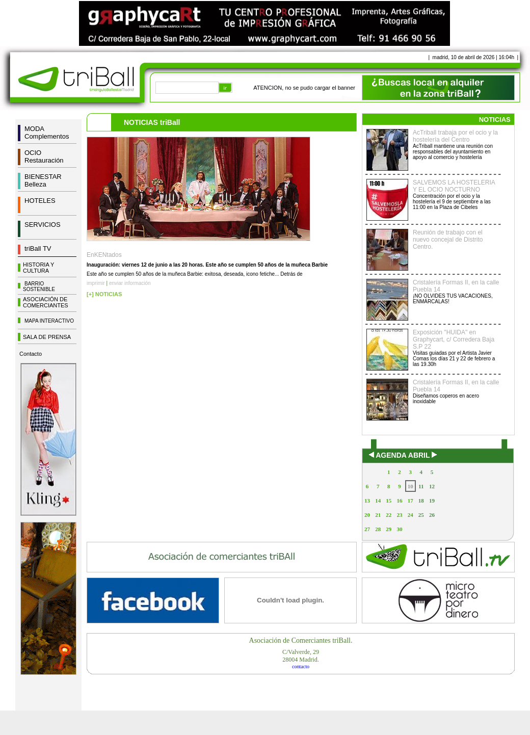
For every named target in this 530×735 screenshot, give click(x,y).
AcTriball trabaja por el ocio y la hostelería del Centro (455, 136)
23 (399, 515)
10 (410, 486)
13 (367, 500)
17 (410, 500)
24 (410, 515)
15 (388, 500)
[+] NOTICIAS (104, 294)
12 (432, 486)
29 (388, 529)
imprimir (96, 283)
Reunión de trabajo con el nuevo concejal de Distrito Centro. (448, 239)
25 (421, 515)
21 (378, 515)
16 (399, 500)
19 (432, 500)
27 (367, 529)
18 (421, 500)
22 (388, 515)
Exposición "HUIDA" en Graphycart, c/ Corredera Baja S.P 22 (453, 339)
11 (420, 486)
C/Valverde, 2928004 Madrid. (300, 655)
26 (432, 515)
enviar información (130, 283)
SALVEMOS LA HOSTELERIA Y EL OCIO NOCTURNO (454, 186)
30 (399, 529)
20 (367, 515)
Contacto (30, 354)
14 (378, 500)
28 (378, 529)
